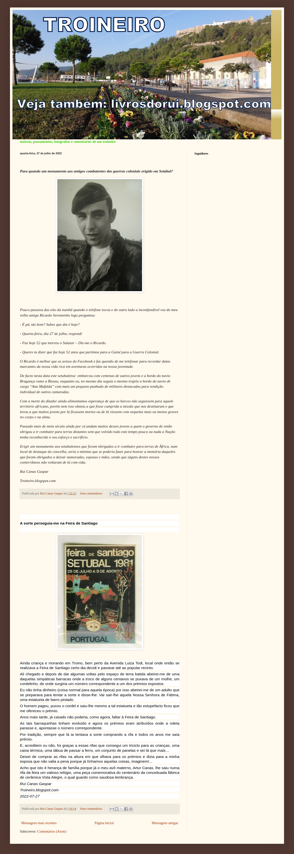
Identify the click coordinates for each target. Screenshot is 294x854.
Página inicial (104, 823)
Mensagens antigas (165, 823)
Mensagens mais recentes (39, 823)
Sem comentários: (91, 493)
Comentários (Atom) (51, 831)
